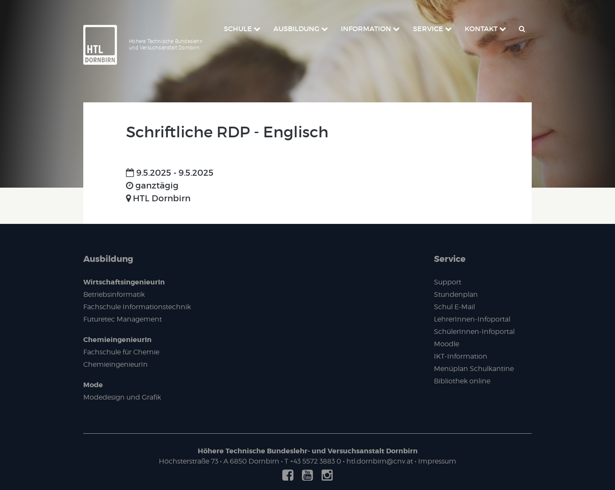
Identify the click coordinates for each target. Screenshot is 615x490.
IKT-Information (460, 356)
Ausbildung (108, 258)
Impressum (437, 461)
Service (450, 258)
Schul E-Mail (454, 307)
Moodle (446, 344)
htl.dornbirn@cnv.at (379, 461)
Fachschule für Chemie (121, 352)
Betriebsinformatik (114, 294)
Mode (93, 384)
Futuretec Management (122, 319)
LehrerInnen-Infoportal (472, 319)
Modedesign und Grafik (122, 397)
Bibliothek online (462, 381)
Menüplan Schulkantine (474, 369)
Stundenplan (456, 294)
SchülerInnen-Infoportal (474, 332)
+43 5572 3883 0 (315, 461)
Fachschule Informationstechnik (137, 307)
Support (447, 282)
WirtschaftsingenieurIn (124, 282)
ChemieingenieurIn (117, 339)
